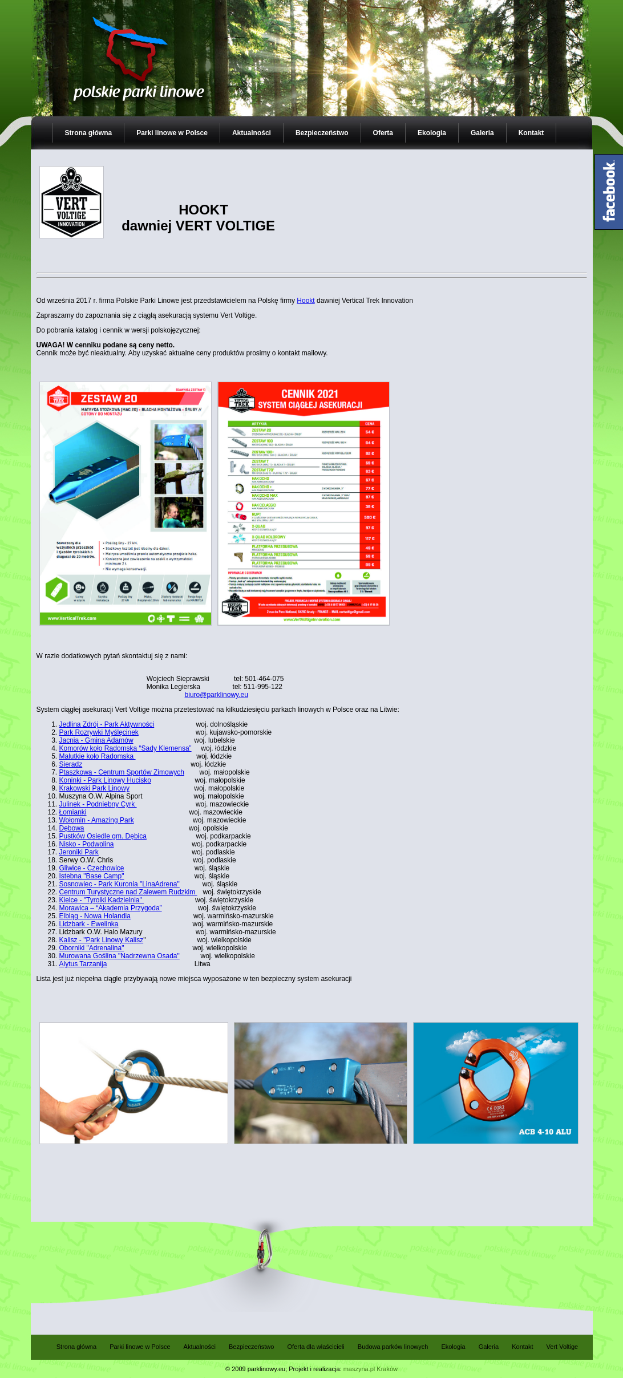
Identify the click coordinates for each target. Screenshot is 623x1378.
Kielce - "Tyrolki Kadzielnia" (101, 900)
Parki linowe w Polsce (172, 133)
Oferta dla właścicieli (315, 1346)
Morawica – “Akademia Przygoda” (110, 908)
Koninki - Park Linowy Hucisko (105, 780)
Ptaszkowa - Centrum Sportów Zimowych (121, 772)
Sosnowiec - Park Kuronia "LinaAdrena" (119, 884)
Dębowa (71, 828)
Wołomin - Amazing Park (96, 820)
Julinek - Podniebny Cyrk (98, 804)
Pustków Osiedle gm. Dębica (103, 836)
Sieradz (71, 764)
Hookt (305, 301)
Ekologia (432, 133)
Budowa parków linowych (393, 1346)
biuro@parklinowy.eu (216, 695)
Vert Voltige (562, 1346)
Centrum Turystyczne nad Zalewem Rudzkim (128, 892)
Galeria (482, 133)
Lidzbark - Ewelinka (89, 924)
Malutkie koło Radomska (97, 756)
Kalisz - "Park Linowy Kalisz (101, 940)
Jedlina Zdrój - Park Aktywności (107, 724)
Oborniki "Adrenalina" (91, 948)
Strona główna (88, 133)
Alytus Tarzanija (83, 964)
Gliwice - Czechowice (91, 868)
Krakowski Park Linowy (94, 788)
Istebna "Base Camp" (91, 876)
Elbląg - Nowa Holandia (95, 916)
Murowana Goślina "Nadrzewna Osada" (119, 956)
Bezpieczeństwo (322, 133)
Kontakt (531, 133)
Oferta (383, 133)
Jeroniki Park (79, 852)
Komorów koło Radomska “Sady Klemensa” (125, 748)
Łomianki (73, 812)
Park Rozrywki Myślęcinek (99, 732)
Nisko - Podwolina (86, 844)
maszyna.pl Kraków (370, 1368)
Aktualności (251, 133)
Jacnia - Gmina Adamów (96, 740)
